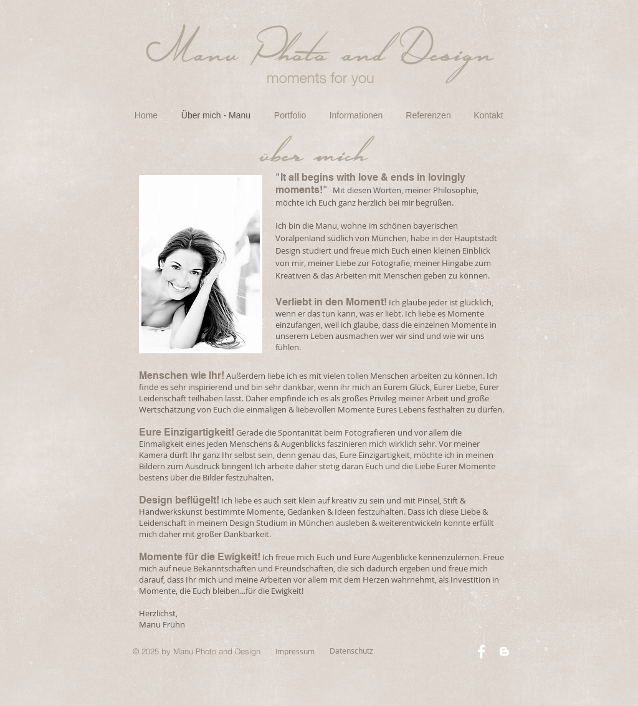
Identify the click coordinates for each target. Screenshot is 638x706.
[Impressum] (295, 651)
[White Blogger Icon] (504, 651)
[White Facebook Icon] (481, 651)
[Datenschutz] (351, 651)
